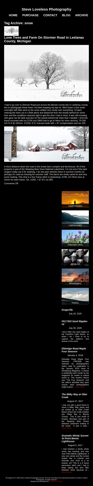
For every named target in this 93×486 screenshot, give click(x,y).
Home (13, 15)
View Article (80, 387)
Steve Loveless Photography (46, 9)
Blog (66, 15)
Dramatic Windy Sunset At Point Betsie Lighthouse (75, 438)
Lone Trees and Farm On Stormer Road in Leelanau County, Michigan (44, 39)
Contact (50, 15)
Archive (81, 15)
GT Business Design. (56, 481)
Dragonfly (67, 309)
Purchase (30, 15)
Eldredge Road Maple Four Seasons (74, 350)
